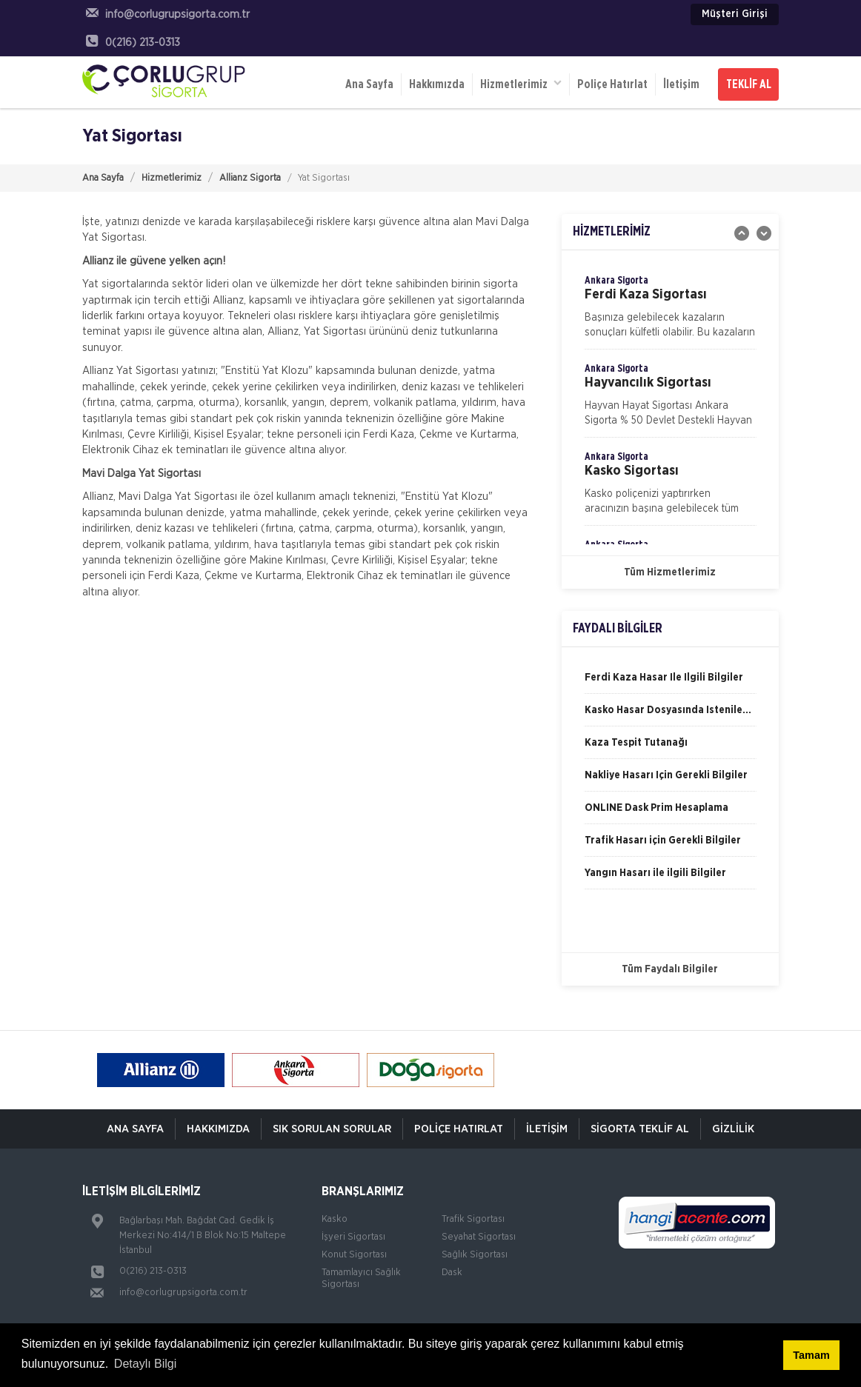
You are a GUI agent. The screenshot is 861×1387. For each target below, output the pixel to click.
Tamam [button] (811, 1355)
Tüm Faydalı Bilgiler (670, 969)
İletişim (681, 84)
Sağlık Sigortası (475, 1255)
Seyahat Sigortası (479, 1237)
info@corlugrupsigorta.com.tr (183, 1292)
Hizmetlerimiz (521, 83)
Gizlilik (733, 1128)
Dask (452, 1272)
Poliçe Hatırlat (612, 84)
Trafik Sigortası (473, 1219)
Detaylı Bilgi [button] (145, 1363)
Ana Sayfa (369, 84)
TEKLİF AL (748, 84)
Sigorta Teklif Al (640, 1128)
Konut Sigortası (354, 1255)
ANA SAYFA (135, 1128)
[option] (670, 311)
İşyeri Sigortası (353, 1237)
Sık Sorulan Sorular (332, 1128)
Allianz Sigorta (250, 178)
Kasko (335, 1219)
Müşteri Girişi (735, 14)
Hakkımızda (437, 84)
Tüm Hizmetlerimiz (670, 572)
